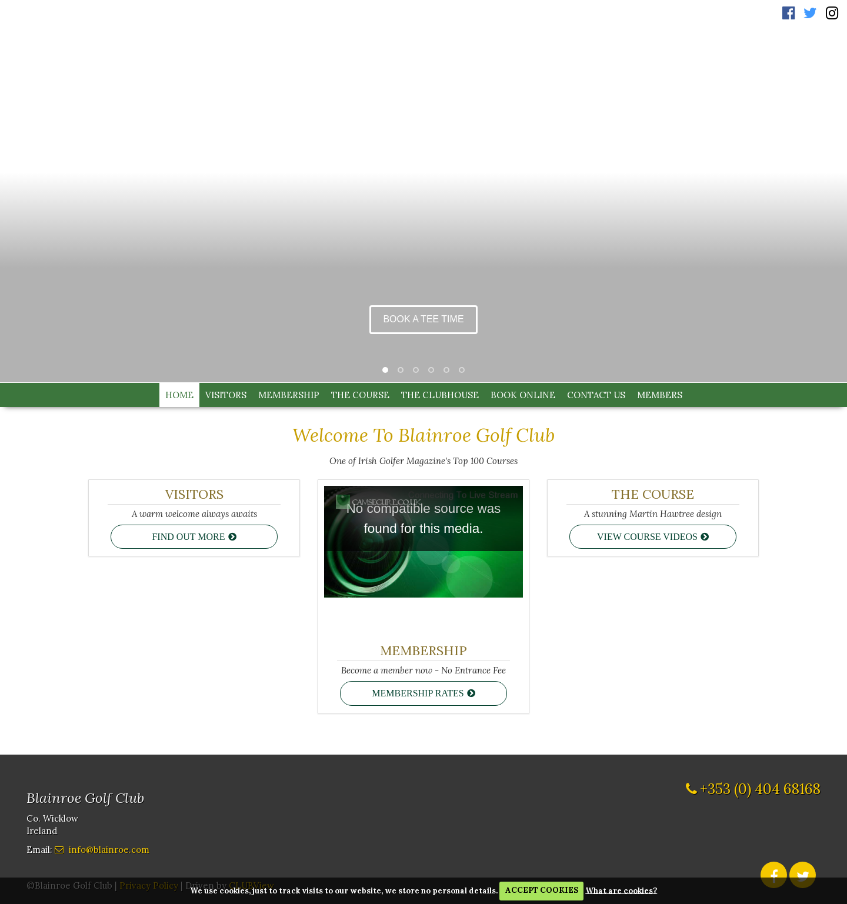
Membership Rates (417, 693)
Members (659, 395)
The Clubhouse (440, 395)
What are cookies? (621, 890)
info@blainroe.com (109, 847)
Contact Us (596, 395)
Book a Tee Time (423, 319)
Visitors (225, 395)
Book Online (523, 395)
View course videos (647, 537)
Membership (288, 395)
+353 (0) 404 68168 (760, 788)
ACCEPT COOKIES (541, 890)
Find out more (188, 537)
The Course (360, 395)
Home (179, 395)
